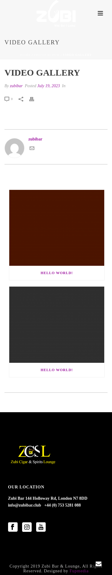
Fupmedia (79, 571)
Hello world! (57, 273)
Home (25, 55)
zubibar (16, 86)
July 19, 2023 (48, 86)
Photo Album (47, 55)
